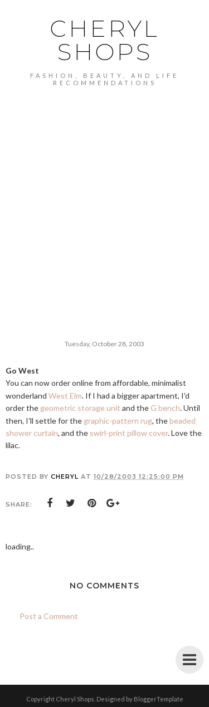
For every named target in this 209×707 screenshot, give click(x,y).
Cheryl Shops (104, 40)
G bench (165, 408)
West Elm (65, 395)
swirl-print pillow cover (129, 433)
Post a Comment (49, 616)
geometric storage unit (80, 408)
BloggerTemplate (158, 699)
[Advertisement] (104, 196)
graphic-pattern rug (118, 420)
